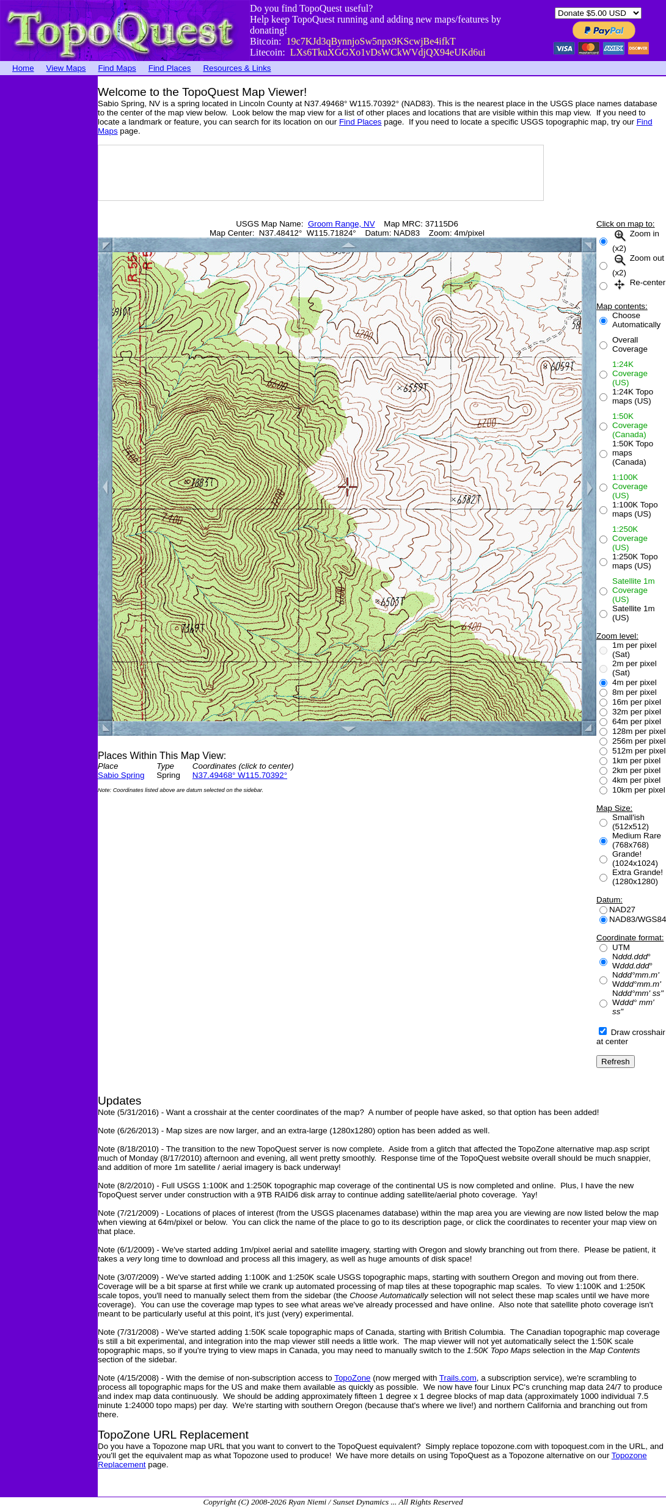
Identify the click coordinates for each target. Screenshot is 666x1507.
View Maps (66, 68)
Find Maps (117, 68)
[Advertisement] (49, 259)
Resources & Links (237, 68)
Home (23, 68)
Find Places (169, 68)
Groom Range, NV (341, 223)
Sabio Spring (121, 775)
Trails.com (458, 1377)
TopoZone (352, 1377)
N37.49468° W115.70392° (239, 775)
